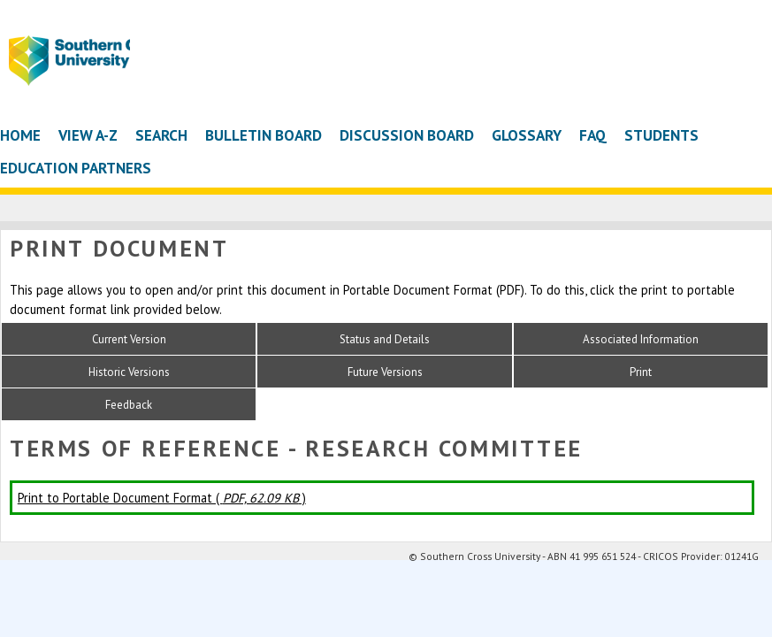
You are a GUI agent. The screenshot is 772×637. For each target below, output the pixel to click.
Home (20, 135)
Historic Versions (129, 372)
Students (661, 135)
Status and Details (385, 339)
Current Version (129, 339)
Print (641, 372)
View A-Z (88, 135)
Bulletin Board (263, 135)
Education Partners (75, 167)
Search (161, 135)
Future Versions (385, 372)
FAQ (593, 135)
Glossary (527, 135)
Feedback (128, 404)
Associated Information (641, 339)
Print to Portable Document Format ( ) (162, 497)
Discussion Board (407, 135)
